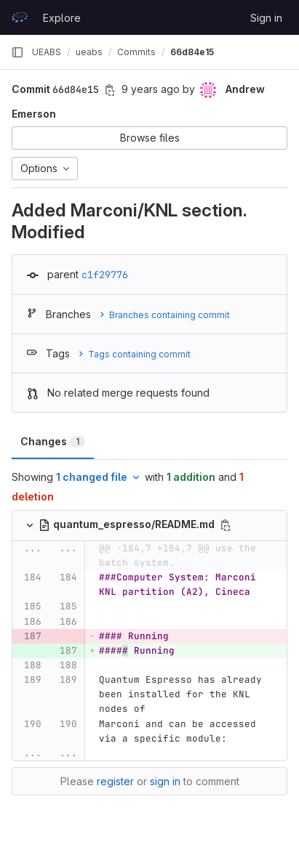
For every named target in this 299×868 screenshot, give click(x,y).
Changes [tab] (52, 441)
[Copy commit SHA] (110, 90)
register (115, 781)
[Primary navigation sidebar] (17, 52)
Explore (62, 18)
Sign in (266, 18)
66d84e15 (192, 51)
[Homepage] (19, 17)
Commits (136, 51)
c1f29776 (104, 274)
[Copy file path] (225, 525)
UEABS (46, 51)
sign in (165, 781)
